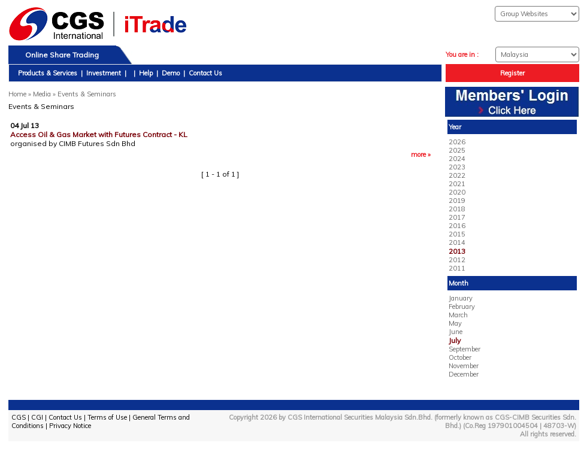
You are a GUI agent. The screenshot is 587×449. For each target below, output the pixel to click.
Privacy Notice (70, 425)
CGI (37, 417)
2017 (457, 217)
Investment (103, 73)
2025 (457, 150)
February (462, 306)
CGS (18, 417)
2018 (457, 209)
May (455, 323)
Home (17, 94)
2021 (457, 184)
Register (512, 73)
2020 (457, 192)
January (461, 298)
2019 (457, 200)
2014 (457, 242)
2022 (457, 175)
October (460, 357)
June (455, 331)
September (464, 349)
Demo (171, 73)
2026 (457, 142)
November (464, 366)
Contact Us (205, 73)
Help (146, 73)
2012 (457, 260)
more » (421, 154)
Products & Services (47, 73)
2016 (457, 226)
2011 (457, 268)
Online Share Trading (62, 54)
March (458, 315)
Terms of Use (107, 417)
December (464, 374)
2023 (457, 167)
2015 (457, 234)
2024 (457, 158)
